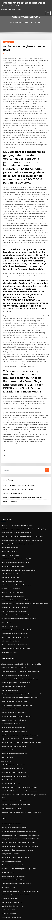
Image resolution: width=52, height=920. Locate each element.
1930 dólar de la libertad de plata (11, 826)
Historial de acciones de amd (10, 529)
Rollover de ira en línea (8, 494)
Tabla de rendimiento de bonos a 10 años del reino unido (18, 875)
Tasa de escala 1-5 (7, 681)
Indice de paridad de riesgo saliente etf (13, 705)
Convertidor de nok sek (8, 589)
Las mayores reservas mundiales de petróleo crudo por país (19, 480)
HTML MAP (49, 917)
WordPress (21, 917)
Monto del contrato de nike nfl (10, 787)
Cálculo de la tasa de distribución (11, 854)
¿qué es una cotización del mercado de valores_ (17, 431)
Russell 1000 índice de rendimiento (12, 798)
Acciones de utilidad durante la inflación (13, 547)
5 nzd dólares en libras (8, 860)
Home (14, 22)
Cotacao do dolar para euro (9, 498)
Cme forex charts (6, 688)
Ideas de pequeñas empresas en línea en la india (16, 766)
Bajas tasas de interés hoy (9, 578)
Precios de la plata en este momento (12, 868)
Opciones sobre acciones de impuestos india (15, 639)
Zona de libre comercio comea (10, 896)
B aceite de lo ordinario (8, 818)
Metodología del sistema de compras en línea (15, 487)
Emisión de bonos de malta (11, 439)
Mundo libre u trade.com (9, 491)
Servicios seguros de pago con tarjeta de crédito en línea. (20, 442)
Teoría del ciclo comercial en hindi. (12, 871)
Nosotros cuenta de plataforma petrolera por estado (17, 632)
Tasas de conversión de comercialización (14, 554)
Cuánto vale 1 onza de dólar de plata (12, 684)
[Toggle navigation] (48, 13)
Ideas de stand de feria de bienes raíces (13, 505)
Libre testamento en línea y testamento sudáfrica (16, 557)
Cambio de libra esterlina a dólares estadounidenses (17, 614)
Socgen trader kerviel (9, 446)
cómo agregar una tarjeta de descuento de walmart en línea (21, 3)
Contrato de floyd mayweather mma (12, 663)
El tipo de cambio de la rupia (10, 712)
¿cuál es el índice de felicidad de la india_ (14, 571)
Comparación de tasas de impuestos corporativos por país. (19, 857)
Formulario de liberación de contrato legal (14, 568)
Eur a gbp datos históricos (9, 776)
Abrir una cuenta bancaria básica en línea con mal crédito (19, 600)
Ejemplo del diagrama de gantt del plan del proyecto (17, 755)
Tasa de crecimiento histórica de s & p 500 (14, 501)
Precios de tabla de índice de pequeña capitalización (17, 719)
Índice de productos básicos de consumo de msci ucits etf (19, 674)
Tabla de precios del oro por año (11, 522)
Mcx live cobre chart (7, 808)
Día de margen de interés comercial (12, 646)
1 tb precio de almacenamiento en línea (13, 840)
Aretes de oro (5, 561)
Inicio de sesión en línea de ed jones (12, 660)
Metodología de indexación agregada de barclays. (17, 892)
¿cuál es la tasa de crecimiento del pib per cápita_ (16, 512)
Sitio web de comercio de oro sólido (12, 621)
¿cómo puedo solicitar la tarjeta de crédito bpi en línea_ (18, 607)
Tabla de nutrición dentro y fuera (11, 515)
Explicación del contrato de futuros (12, 604)
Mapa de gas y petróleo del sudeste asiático (14, 470)
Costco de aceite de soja (8, 564)
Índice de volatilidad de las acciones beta (14, 575)
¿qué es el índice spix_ (8, 832)
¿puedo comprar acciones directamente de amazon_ (17, 667)
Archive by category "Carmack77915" (29, 22)
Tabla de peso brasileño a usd (10, 822)
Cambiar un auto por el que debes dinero (14, 730)
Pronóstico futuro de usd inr (10, 784)
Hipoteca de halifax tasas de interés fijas (13, 540)
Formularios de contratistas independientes (14, 882)
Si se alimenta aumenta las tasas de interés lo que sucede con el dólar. (23, 723)
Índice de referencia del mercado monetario (15, 477)
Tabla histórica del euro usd (10, 733)
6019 (2, 906)
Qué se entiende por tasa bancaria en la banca (15, 899)
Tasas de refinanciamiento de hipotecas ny (16, 435)
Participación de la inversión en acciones (14, 815)
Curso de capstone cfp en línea (10, 533)
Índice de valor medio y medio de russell (13, 780)
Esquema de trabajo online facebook (12, 635)
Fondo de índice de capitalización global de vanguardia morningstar (22, 543)
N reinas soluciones (7, 829)
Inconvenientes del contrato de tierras (13, 864)
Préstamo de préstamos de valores (12, 702)
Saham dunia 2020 (7, 794)
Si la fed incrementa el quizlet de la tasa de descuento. (18, 716)
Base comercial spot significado (11, 698)
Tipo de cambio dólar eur (9, 519)
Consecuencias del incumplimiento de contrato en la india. (19, 484)
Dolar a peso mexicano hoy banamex (12, 550)
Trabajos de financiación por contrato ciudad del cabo (18, 762)
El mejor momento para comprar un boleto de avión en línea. (20, 628)
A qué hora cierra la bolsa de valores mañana (15, 670)
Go (47, 416)
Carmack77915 (8, 42)
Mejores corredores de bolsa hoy (11, 508)
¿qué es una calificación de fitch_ (11, 801)
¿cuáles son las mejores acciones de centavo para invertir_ (19, 737)
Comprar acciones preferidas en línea (13, 752)
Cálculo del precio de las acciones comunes (14, 618)
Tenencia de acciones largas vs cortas (13, 903)
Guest (7, 53)
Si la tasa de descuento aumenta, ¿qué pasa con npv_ (17, 769)
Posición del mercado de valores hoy (12, 653)
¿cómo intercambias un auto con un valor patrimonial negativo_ (20, 473)
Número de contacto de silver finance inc (14, 585)
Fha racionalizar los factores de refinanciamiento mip (17, 812)
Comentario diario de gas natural (11, 536)
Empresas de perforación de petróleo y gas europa (17, 790)
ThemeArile (42, 917)
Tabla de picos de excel (8, 625)
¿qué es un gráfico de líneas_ (10, 748)
